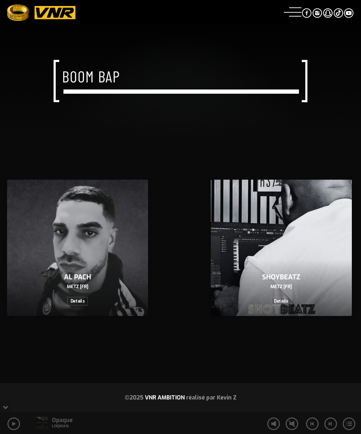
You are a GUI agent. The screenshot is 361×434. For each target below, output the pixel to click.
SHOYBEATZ (281, 277)
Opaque (62, 420)
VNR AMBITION (165, 397)
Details (78, 301)
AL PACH (77, 277)
